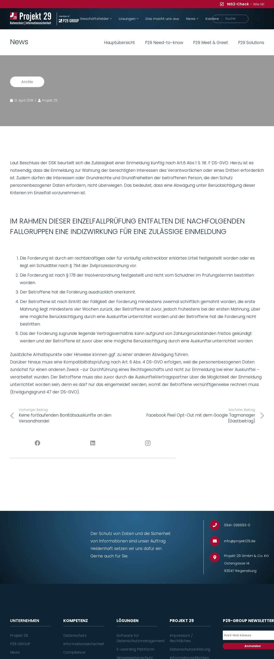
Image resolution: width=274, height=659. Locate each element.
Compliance (74, 652)
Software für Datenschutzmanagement (140, 638)
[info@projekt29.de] (217, 541)
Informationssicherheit (83, 644)
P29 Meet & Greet (210, 42)
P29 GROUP (20, 644)
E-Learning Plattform (135, 649)
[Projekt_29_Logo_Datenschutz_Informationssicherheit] (30, 18)
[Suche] (230, 19)
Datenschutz (74, 635)
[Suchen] (257, 19)
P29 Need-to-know (164, 42)
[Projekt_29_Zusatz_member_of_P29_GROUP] (68, 18)
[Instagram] (147, 443)
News (15, 652)
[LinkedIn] (92, 443)
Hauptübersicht (119, 42)
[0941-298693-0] (217, 525)
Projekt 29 (19, 635)
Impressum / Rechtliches (181, 638)
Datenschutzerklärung (190, 649)
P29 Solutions (251, 42)
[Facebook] (37, 443)
